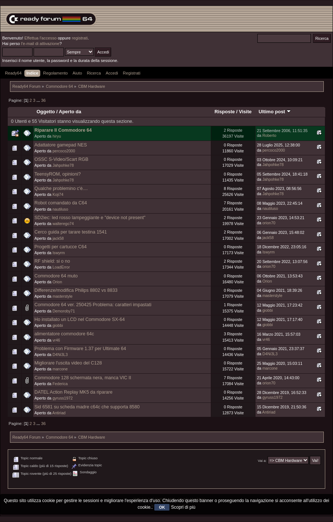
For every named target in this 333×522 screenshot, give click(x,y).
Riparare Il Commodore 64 (63, 130)
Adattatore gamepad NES (60, 145)
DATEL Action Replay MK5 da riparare (73, 392)
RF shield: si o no (52, 261)
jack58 (58, 238)
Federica (60, 383)
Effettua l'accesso (40, 38)
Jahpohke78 (63, 165)
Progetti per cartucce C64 (60, 246)
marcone (60, 369)
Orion (57, 282)
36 (43, 100)
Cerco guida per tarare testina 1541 (70, 232)
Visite (245, 111)
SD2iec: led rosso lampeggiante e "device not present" (89, 217)
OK (162, 507)
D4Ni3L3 (60, 354)
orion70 (268, 223)
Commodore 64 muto (56, 276)
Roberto (269, 135)
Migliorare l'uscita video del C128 (68, 363)
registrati (79, 38)
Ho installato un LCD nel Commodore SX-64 (79, 319)
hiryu (56, 136)
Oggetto (46, 111)
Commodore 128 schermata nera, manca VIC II (82, 377)
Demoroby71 (63, 311)
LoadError (61, 267)
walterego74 (63, 223)
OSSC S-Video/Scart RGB (61, 159)
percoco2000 (63, 151)
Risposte (224, 111)
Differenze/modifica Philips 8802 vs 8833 (75, 290)
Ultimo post (275, 111)
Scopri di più (183, 507)
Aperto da (70, 111)
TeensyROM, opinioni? (57, 174)
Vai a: (262, 461)
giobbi (267, 310)
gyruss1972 (62, 398)
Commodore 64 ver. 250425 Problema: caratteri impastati (92, 304)
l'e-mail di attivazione (40, 43)
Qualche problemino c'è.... (60, 188)
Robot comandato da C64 (60, 202)
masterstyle (62, 296)
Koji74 (57, 194)
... (39, 100)
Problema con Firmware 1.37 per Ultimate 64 (80, 348)
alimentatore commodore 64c (64, 333)
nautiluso (60, 209)
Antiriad (59, 413)
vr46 (56, 340)
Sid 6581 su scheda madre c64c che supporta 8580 (87, 406)
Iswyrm (58, 252)
